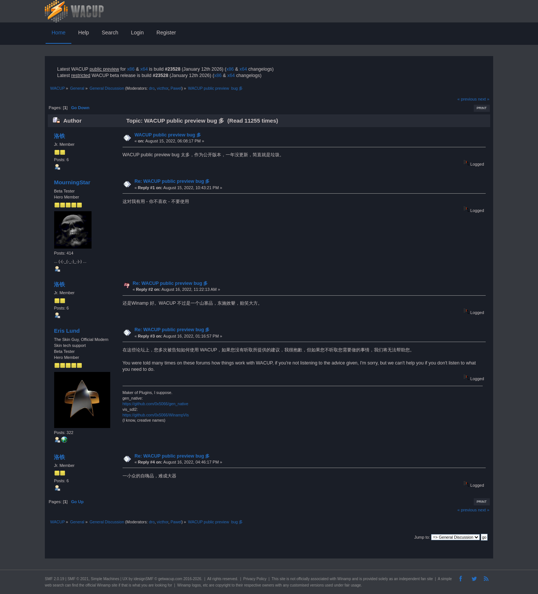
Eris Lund (67, 330)
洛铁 (59, 136)
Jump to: (422, 537)
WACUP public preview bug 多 (167, 135)
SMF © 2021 (78, 579)
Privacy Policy (254, 579)
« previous (467, 99)
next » (483, 99)
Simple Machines (105, 579)
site (282, 579)
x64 (144, 69)
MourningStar (72, 182)
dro (151, 88)
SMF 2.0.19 (54, 579)
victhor (162, 88)
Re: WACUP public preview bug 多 (172, 181)
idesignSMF (144, 579)
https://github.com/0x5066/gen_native (155, 403)
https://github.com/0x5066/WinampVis (156, 415)
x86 (130, 69)
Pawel (175, 88)
